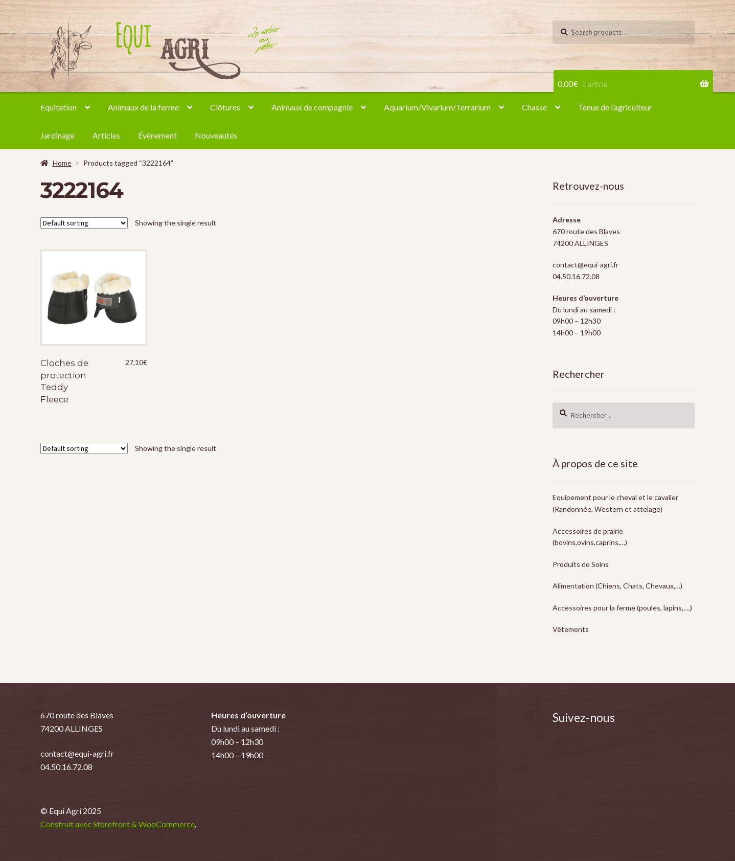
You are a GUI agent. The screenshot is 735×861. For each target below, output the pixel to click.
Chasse (534, 107)
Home (62, 162)
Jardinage (57, 135)
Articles (106, 135)
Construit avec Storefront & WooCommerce (117, 824)
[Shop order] (84, 223)
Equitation (58, 107)
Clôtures (225, 107)
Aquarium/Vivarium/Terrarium (437, 107)
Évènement (157, 135)
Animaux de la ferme (143, 107)
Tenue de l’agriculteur (615, 107)
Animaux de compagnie (312, 107)
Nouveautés (216, 135)
